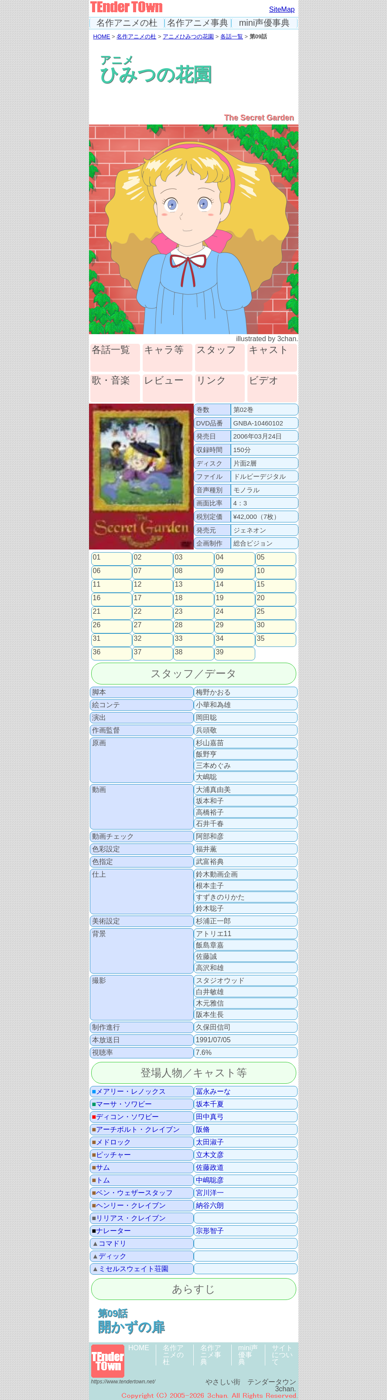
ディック (109, 1256)
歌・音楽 (111, 381)
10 (261, 570)
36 (97, 652)
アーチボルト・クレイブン (136, 1129)
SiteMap (282, 9)
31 (97, 638)
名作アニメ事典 (197, 23)
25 (261, 611)
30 (261, 625)
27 (138, 625)
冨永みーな (213, 1091)
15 (261, 584)
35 (261, 638)
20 (261, 598)
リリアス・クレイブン (129, 1218)
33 (179, 638)
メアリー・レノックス (129, 1091)
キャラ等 (164, 350)
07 (138, 570)
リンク (211, 381)
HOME (101, 36)
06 (97, 570)
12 (138, 584)
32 (138, 638)
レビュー (164, 381)
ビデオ (264, 381)
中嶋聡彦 (210, 1180)
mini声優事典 (264, 23)
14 (220, 584)
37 (138, 652)
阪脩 (203, 1129)
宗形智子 (210, 1230)
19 (220, 598)
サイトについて (282, 1354)
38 (179, 652)
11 (97, 584)
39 (220, 652)
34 (220, 638)
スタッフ (216, 350)
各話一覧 (231, 36)
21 (97, 611)
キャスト (269, 350)
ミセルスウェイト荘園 (130, 1268)
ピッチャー (111, 1154)
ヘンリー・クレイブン (129, 1205)
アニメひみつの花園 (188, 36)
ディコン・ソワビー (125, 1116)
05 (261, 557)
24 (220, 611)
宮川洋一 (210, 1192)
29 (220, 625)
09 (220, 570)
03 (179, 557)
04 (220, 557)
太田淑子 (210, 1142)
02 (138, 557)
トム (101, 1180)
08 (179, 570)
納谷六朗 (210, 1205)
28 (179, 625)
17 (138, 598)
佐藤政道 (210, 1167)
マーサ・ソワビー (122, 1104)
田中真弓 (210, 1116)
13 (179, 584)
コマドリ (109, 1243)
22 (138, 611)
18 (179, 598)
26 (97, 625)
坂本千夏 (210, 1104)
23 (179, 611)
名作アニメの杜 (127, 23)
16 (97, 598)
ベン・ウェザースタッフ (132, 1192)
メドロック (111, 1142)
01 (97, 557)
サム (101, 1167)
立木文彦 (210, 1154)
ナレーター (111, 1230)
